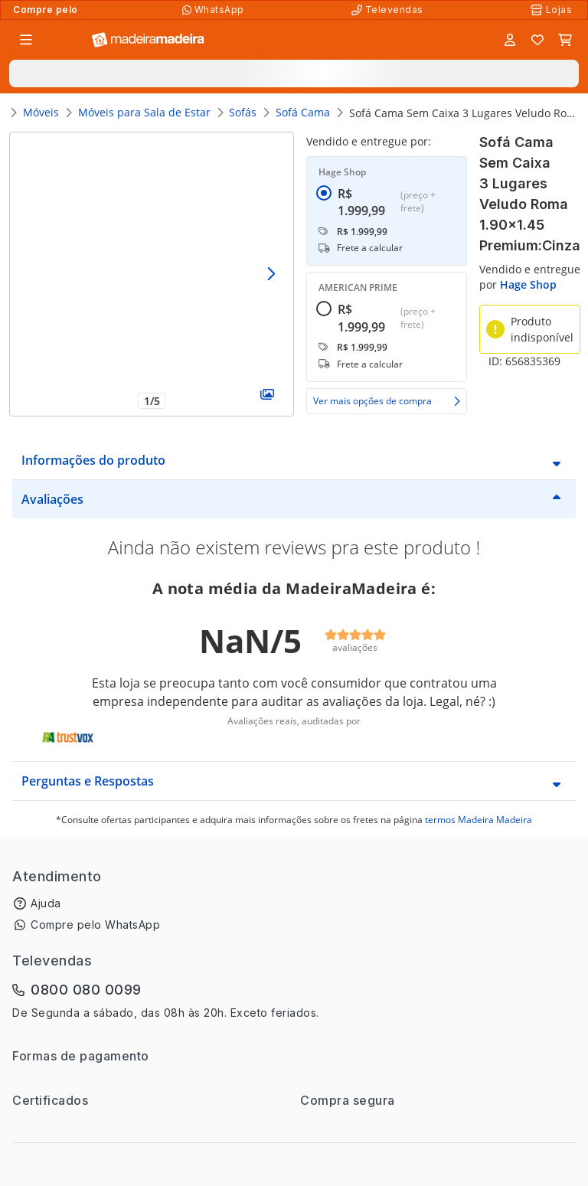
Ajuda (46, 903)
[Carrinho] (565, 40)
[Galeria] (267, 394)
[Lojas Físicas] (553, 10)
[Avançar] (270, 274)
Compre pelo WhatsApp (95, 924)
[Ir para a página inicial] (148, 40)
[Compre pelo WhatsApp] (214, 10)
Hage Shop (528, 284)
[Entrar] (510, 40)
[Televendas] (388, 10)
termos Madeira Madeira (478, 819)
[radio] (324, 230)
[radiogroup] (386, 272)
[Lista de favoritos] (537, 40)
